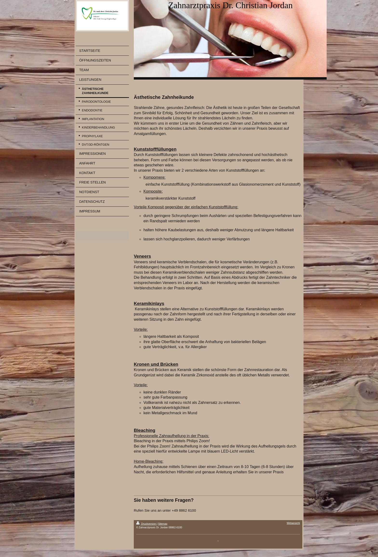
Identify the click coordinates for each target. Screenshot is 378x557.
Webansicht (293, 523)
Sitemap (163, 523)
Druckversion (146, 523)
